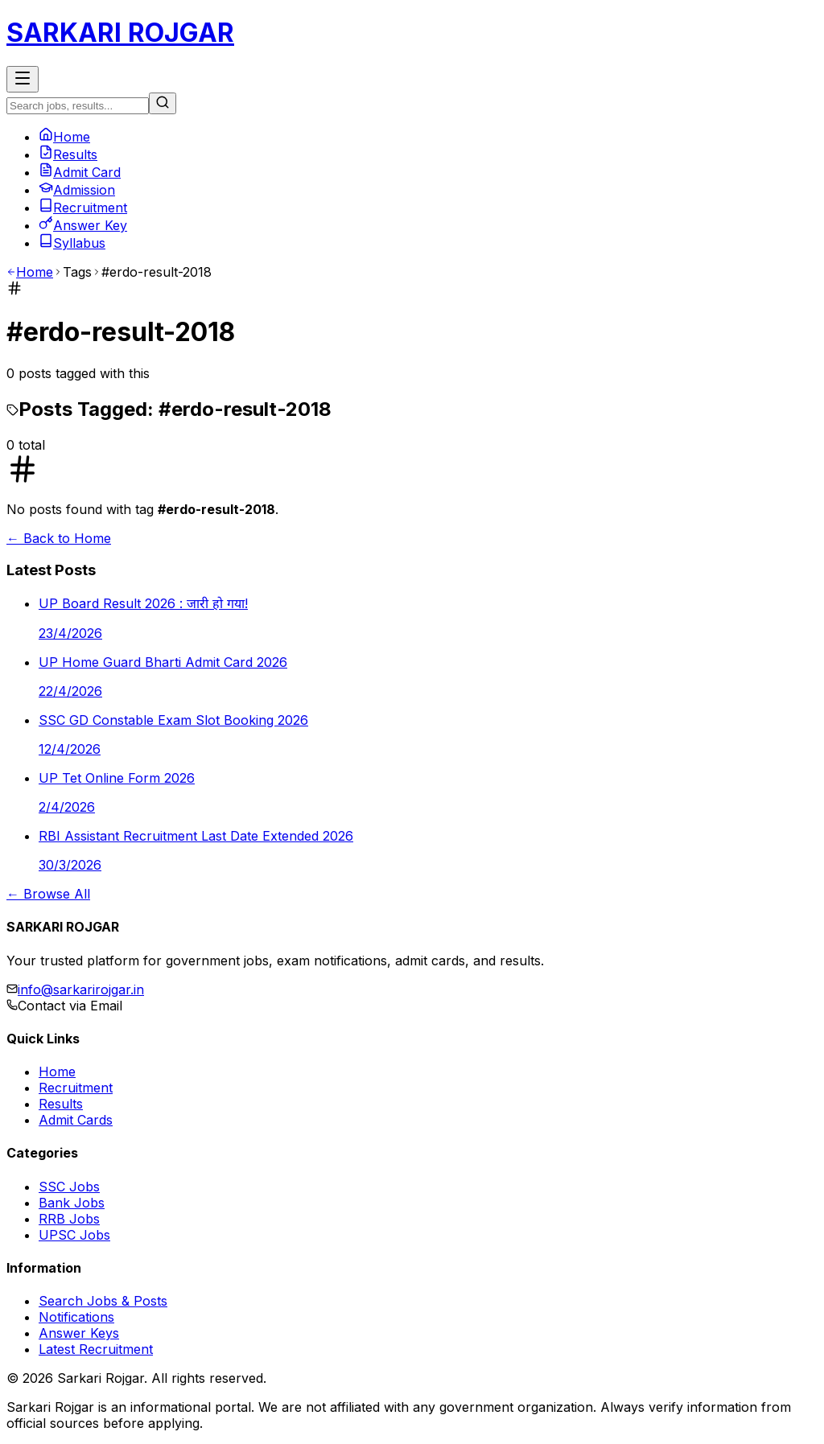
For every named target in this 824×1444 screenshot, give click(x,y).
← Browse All (48, 894)
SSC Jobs (69, 1187)
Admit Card (80, 172)
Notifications (76, 1317)
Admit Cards (76, 1120)
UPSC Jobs (74, 1235)
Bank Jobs (72, 1203)
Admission (77, 190)
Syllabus (72, 243)
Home (64, 137)
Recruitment (83, 208)
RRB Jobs (69, 1219)
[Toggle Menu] (22, 79)
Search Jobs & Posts (103, 1301)
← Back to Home (58, 538)
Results (68, 154)
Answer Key (83, 225)
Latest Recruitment (96, 1349)
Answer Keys (79, 1333)
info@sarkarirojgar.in (81, 989)
